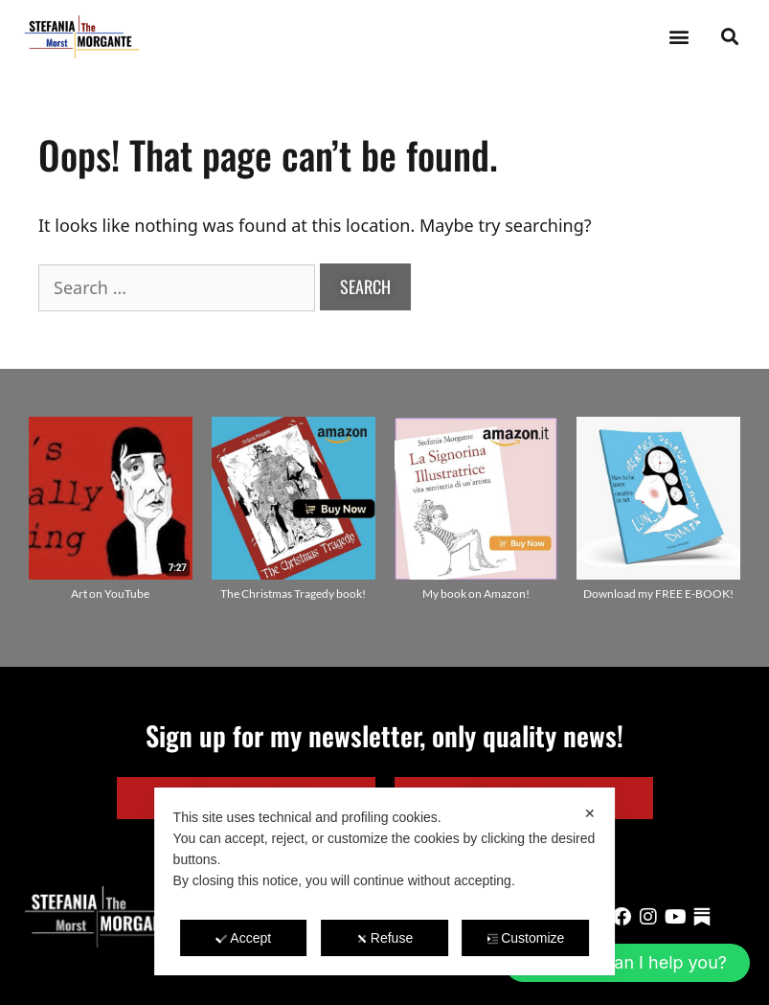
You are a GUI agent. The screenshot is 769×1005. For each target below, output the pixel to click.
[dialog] (385, 881)
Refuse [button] (384, 938)
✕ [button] (590, 813)
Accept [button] (243, 938)
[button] (678, 37)
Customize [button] (525, 938)
